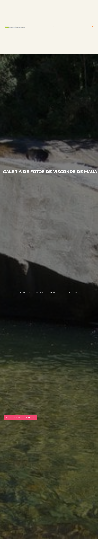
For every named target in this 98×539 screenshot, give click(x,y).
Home (33, 26)
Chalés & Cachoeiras (52, 26)
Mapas (41, 26)
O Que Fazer (64, 26)
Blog (73, 26)
